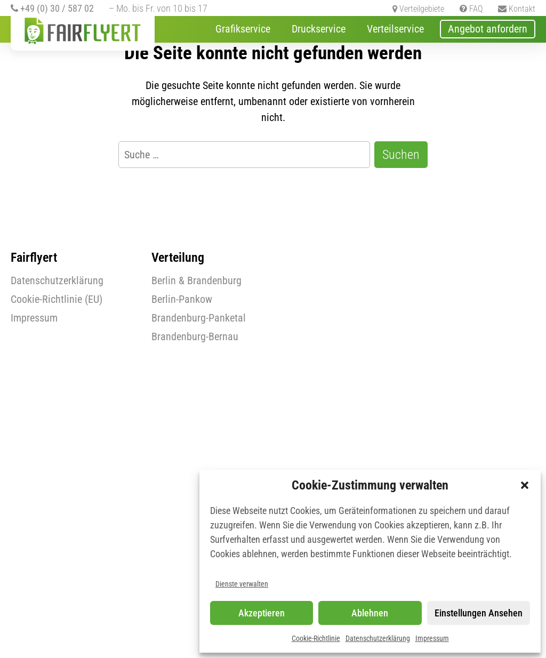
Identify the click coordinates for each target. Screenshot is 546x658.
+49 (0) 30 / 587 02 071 (52, 14)
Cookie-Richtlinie (316, 638)
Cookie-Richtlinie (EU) (56, 299)
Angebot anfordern (487, 28)
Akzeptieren (261, 613)
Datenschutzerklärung (378, 638)
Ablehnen (369, 613)
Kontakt (516, 9)
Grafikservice (242, 28)
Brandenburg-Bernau (194, 336)
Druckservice (319, 28)
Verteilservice (395, 28)
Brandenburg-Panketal (198, 317)
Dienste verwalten (241, 584)
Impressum (432, 638)
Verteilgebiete (418, 9)
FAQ (471, 9)
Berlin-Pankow (181, 299)
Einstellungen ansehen (479, 613)
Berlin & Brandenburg (196, 280)
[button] (524, 485)
